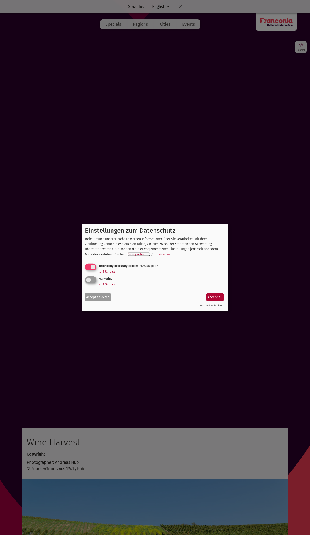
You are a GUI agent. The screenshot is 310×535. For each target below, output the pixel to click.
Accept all (215, 297)
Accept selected (98, 297)
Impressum (162, 254)
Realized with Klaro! (211, 305)
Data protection (138, 254)
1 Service (107, 272)
